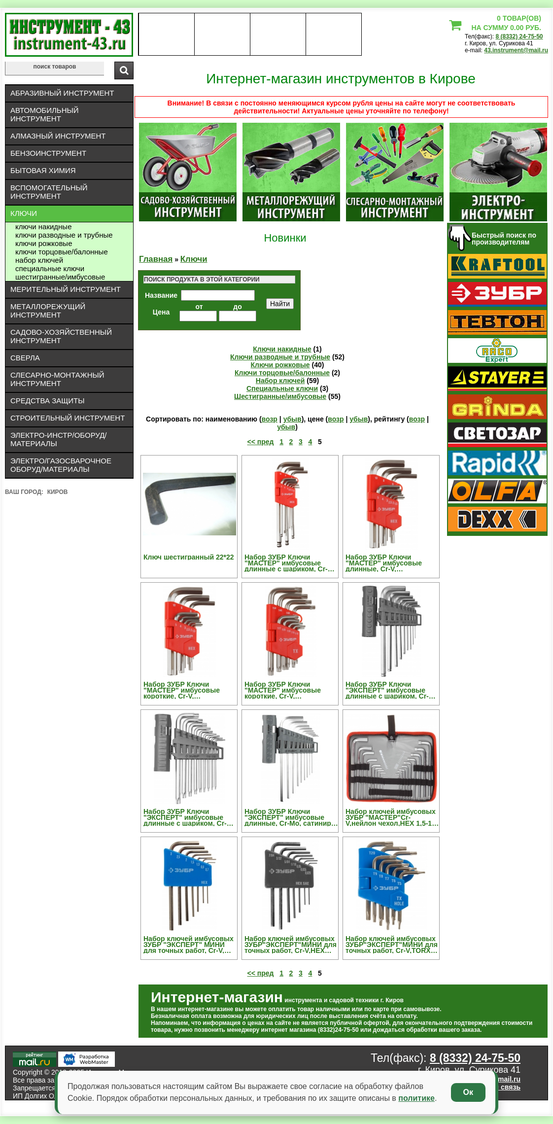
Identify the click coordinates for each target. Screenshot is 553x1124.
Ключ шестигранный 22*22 (188, 557)
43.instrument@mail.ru (516, 50)
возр (269, 419)
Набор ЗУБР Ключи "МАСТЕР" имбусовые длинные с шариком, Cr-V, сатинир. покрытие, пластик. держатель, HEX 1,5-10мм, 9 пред (289, 563)
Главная (156, 259)
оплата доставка (222, 34)
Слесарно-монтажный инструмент (57, 379)
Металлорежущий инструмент (47, 310)
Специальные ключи (49, 268)
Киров (57, 492)
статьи (333, 34)
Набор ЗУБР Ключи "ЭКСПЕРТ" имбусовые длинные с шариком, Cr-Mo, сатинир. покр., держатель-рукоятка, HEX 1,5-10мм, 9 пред (389, 690)
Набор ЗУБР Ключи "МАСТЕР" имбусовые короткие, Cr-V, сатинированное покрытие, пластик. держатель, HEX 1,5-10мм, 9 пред (187, 690)
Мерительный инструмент (65, 289)
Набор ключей (39, 260)
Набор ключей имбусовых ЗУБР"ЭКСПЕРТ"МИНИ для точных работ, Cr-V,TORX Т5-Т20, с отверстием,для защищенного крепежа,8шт (392, 944)
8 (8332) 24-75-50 (519, 36)
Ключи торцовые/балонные (61, 251)
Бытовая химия (43, 170)
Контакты (278, 34)
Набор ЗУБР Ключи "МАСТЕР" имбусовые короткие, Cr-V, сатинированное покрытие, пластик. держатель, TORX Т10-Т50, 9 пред (289, 690)
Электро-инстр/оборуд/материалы (58, 439)
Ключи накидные (43, 226)
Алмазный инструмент (57, 136)
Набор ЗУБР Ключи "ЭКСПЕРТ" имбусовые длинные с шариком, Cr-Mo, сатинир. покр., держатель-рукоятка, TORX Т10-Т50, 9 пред (189, 817)
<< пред (260, 442)
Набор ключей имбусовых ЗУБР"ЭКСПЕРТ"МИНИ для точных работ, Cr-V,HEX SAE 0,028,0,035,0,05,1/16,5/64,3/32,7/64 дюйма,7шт (291, 944)
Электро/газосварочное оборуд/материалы (60, 465)
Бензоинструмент (48, 153)
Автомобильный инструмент (44, 114)
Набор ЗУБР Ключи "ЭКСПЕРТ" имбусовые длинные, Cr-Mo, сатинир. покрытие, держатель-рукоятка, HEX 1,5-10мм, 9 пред (288, 817)
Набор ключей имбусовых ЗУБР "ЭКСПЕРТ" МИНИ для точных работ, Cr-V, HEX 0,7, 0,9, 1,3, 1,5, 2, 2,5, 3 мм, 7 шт (188, 944)
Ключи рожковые (43, 243)
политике (416, 1098)
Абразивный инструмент (62, 93)
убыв (292, 419)
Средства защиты (47, 400)
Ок (468, 1092)
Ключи (23, 213)
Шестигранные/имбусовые (60, 277)
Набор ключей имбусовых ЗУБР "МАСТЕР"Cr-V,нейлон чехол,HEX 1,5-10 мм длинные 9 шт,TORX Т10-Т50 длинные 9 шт (391, 817)
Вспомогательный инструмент (49, 191)
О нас (166, 34)
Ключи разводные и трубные (64, 235)
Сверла (25, 357)
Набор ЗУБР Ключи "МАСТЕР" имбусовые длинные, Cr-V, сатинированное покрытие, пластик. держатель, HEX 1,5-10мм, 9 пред (390, 563)
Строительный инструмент (67, 418)
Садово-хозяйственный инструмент (61, 336)
